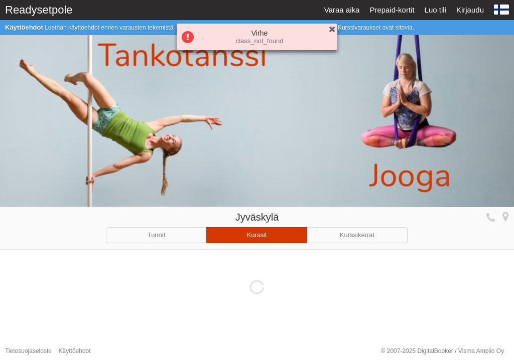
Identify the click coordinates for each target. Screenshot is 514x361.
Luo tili (435, 10)
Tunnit (157, 235)
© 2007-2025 (442, 350)
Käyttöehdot (75, 350)
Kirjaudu (470, 10)
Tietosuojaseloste (28, 350)
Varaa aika (342, 10)
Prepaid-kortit (391, 10)
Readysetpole (39, 10)
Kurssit (257, 235)
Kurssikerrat (357, 235)
